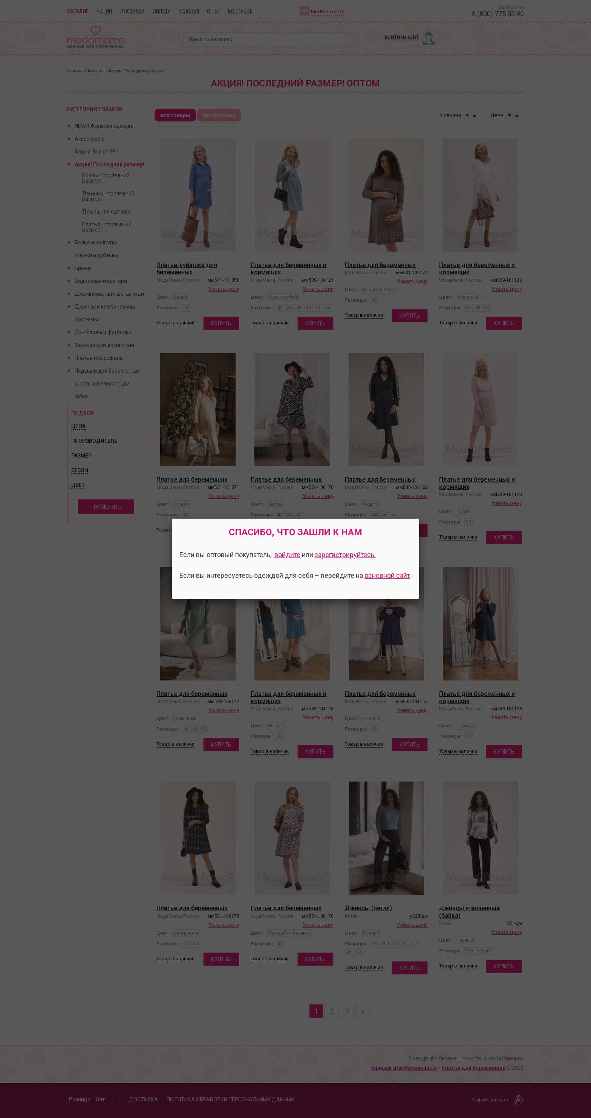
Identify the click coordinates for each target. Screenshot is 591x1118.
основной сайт (387, 575)
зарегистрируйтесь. (345, 555)
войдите (287, 555)
